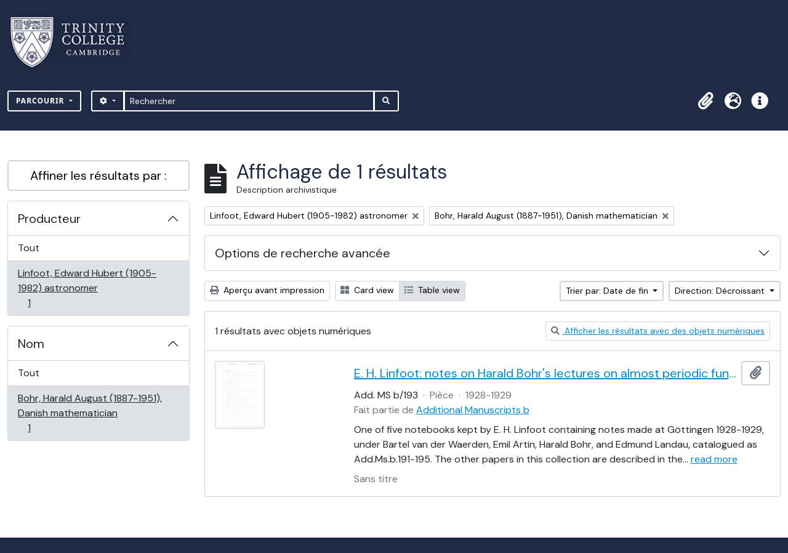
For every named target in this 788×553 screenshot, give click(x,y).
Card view (367, 290)
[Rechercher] (249, 101)
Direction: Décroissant (721, 290)
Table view (432, 290)
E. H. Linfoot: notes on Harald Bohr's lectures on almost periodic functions (545, 373)
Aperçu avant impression (267, 290)
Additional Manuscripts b (472, 409)
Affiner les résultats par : (98, 176)
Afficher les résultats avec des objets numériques (658, 330)
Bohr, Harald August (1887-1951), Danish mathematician (89, 412)
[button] (705, 101)
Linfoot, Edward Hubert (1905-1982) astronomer (86, 287)
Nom (31, 344)
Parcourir (41, 100)
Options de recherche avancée (302, 253)
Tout (28, 247)
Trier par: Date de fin (608, 290)
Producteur (49, 219)
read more (714, 459)
